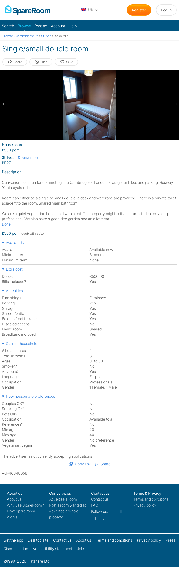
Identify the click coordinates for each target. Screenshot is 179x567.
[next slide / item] (174, 104)
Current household (21, 343)
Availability (15, 242)
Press (170, 540)
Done (6, 224)
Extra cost (14, 269)
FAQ (94, 505)
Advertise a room (63, 499)
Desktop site (38, 540)
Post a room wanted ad (68, 505)
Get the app (13, 540)
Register (139, 10)
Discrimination (15, 548)
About (14, 499)
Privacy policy (144, 505)
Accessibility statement (52, 548)
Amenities (14, 290)
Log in (166, 10)
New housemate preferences (30, 396)
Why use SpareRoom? (25, 505)
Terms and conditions (151, 499)
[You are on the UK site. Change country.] (89, 10)
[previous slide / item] (4, 104)
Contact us (100, 499)
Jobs (81, 548)
